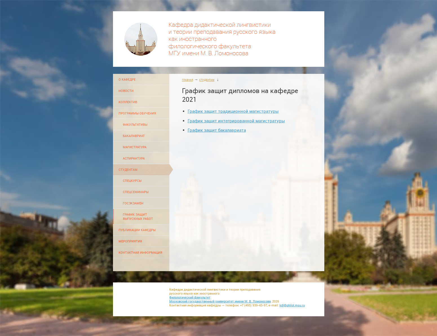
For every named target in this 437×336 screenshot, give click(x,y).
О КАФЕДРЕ (127, 79)
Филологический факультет (189, 297)
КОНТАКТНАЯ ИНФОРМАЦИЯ (140, 252)
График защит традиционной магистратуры (233, 111)
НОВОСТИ (126, 91)
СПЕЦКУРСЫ (132, 180)
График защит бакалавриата (217, 130)
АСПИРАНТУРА (134, 158)
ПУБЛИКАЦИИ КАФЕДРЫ (137, 230)
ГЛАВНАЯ (187, 80)
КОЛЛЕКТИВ (128, 102)
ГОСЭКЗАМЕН (133, 203)
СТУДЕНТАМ (128, 169)
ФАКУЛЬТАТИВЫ (135, 124)
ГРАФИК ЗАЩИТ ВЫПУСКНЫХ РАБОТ (138, 216)
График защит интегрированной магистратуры (236, 120)
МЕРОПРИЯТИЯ (130, 241)
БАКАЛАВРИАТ (134, 136)
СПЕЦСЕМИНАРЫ (135, 192)
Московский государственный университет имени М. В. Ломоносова (220, 301)
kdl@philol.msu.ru (292, 305)
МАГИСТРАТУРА (135, 147)
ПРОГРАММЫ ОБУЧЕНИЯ (137, 113)
